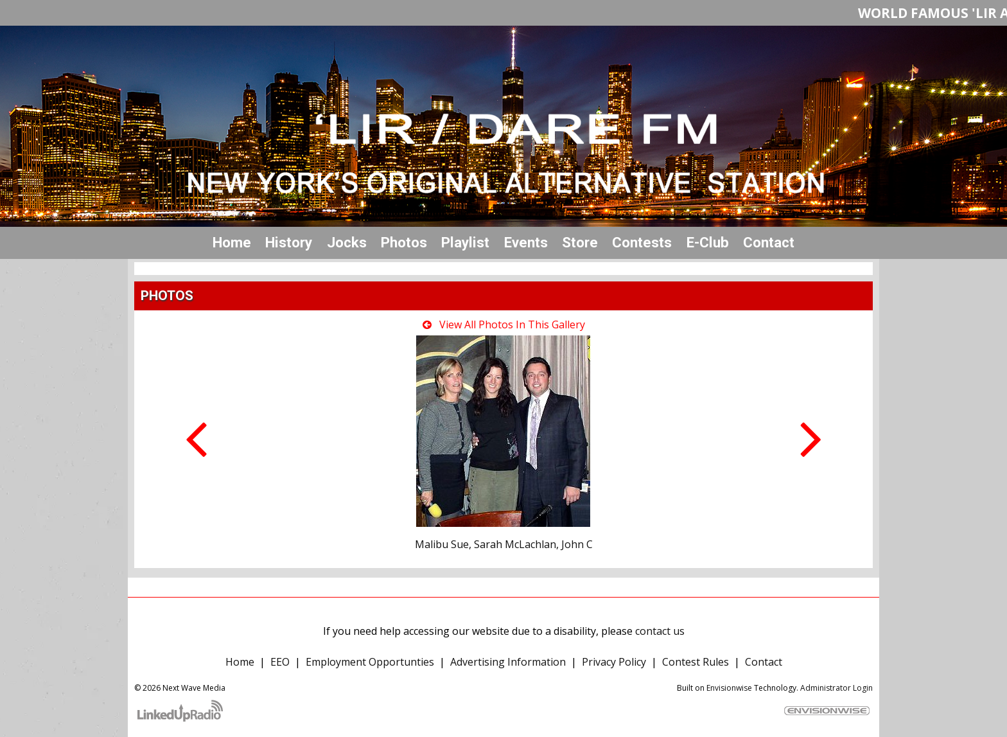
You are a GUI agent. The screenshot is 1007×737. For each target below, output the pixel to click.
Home (232, 242)
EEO (280, 662)
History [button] (288, 242)
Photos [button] (404, 242)
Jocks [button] (347, 242)
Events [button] (526, 242)
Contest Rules (695, 662)
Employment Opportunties (370, 662)
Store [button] (580, 242)
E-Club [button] (708, 242)
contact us (660, 631)
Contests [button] (642, 242)
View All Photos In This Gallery (504, 324)
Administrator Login (836, 687)
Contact (763, 662)
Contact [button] (768, 242)
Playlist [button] (465, 242)
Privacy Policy (614, 662)
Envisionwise (729, 687)
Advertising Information (508, 662)
